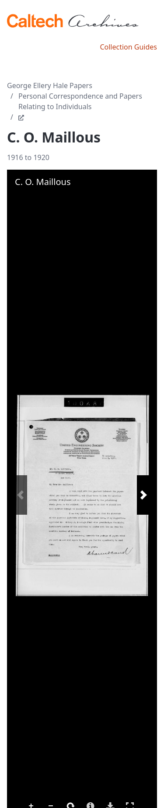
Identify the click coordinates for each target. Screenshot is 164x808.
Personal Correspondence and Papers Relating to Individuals (80, 101)
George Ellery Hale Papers (49, 85)
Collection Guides (128, 47)
